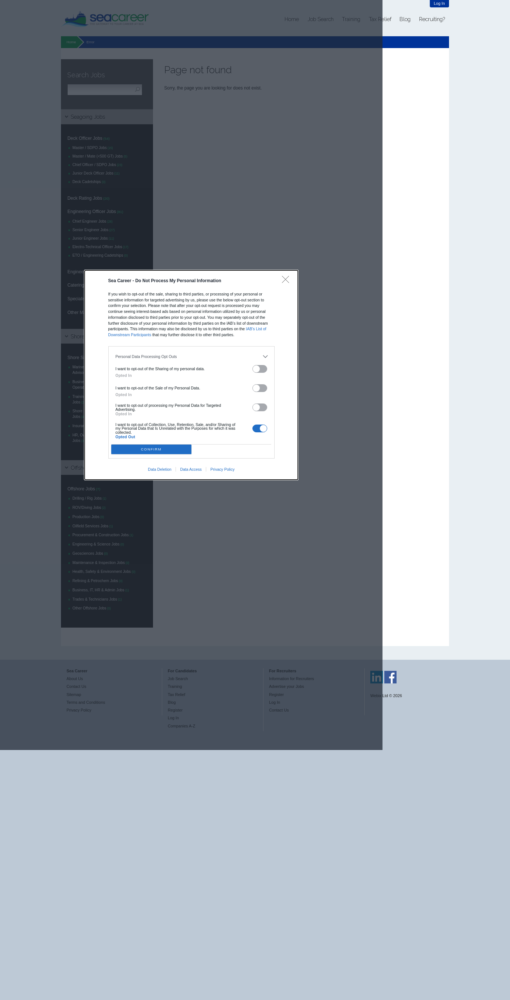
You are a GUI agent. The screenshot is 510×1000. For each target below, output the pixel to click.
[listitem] (191, 356)
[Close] (287, 281)
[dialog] (191, 375)
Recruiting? (432, 19)
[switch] (259, 369)
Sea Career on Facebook (390, 677)
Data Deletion (159, 469)
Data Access (190, 469)
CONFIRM (151, 449)
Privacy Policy (222, 469)
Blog (405, 19)
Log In (439, 3)
